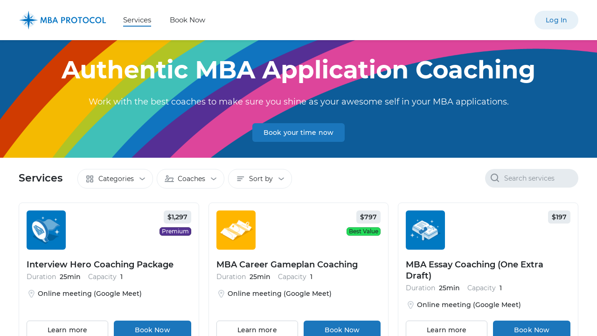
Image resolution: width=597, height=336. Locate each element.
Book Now (187, 19)
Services (137, 19)
